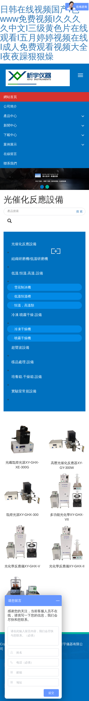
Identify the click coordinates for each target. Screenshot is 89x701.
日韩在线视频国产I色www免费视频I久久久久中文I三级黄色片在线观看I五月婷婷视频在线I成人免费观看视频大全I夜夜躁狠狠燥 (44, 33)
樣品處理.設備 (22, 362)
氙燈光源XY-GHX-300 (22, 515)
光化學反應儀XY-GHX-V (22, 566)
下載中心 (10, 135)
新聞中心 (10, 125)
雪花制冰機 (22, 287)
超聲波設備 (20, 347)
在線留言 (10, 154)
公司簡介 (10, 106)
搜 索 (79, 211)
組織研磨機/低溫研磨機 (29, 259)
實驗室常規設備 (23, 391)
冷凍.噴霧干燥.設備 (26, 315)
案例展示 (10, 144)
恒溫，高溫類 (24, 305)
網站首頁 (10, 97)
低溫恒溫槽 (22, 296)
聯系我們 (10, 163)
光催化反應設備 (23, 244)
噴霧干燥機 (22, 338)
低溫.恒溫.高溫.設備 (27, 273)
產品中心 (10, 116)
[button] (83, 116)
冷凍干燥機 (22, 329)
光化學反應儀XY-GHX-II (66, 566)
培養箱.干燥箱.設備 (26, 377)
